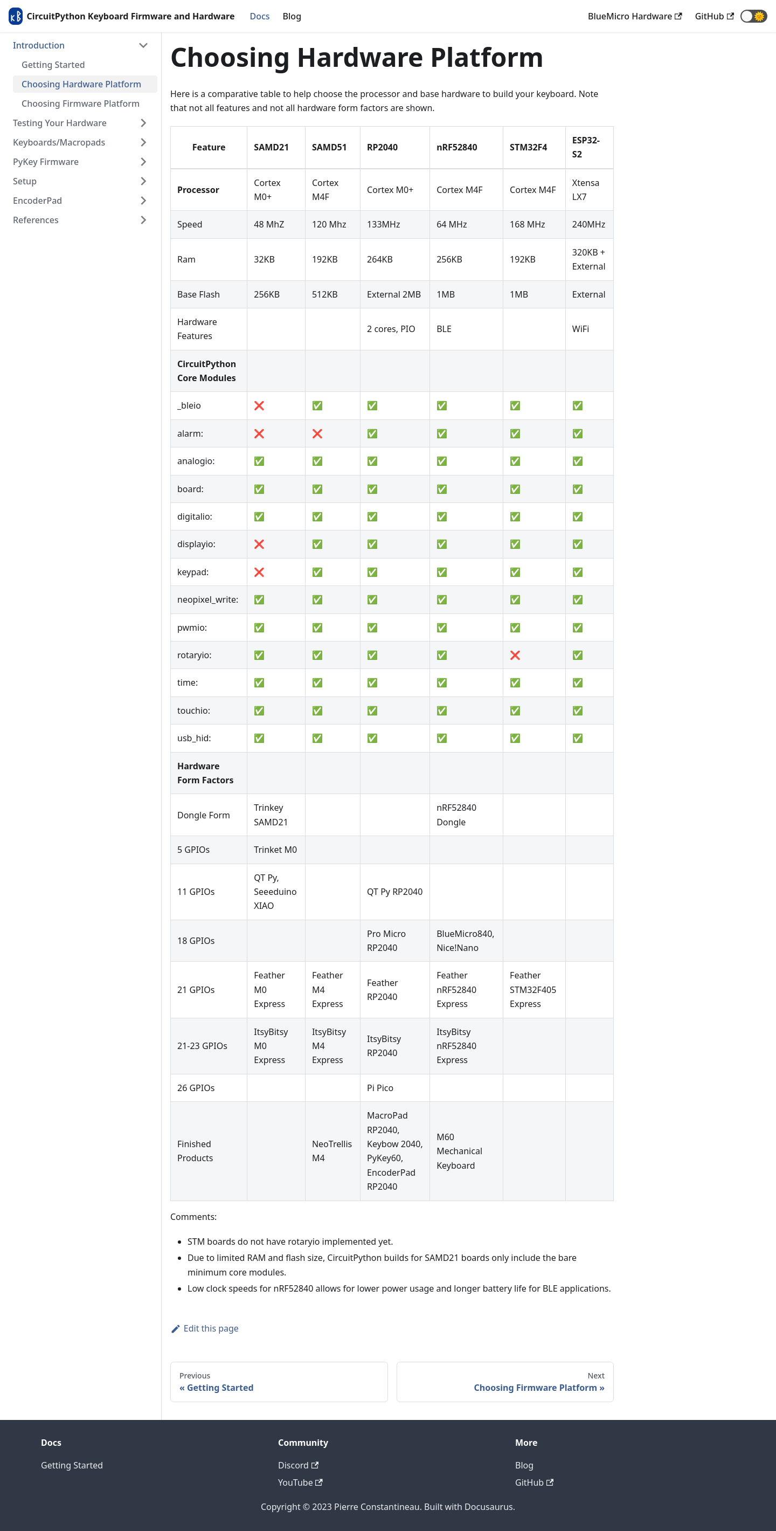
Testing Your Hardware (60, 123)
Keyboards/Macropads (59, 142)
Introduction (39, 45)
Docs (259, 16)
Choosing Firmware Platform (81, 103)
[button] (753, 16)
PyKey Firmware (46, 162)
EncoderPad (37, 200)
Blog (292, 16)
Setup (25, 181)
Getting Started (53, 65)
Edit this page (204, 1328)
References (36, 220)
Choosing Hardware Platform (81, 84)
